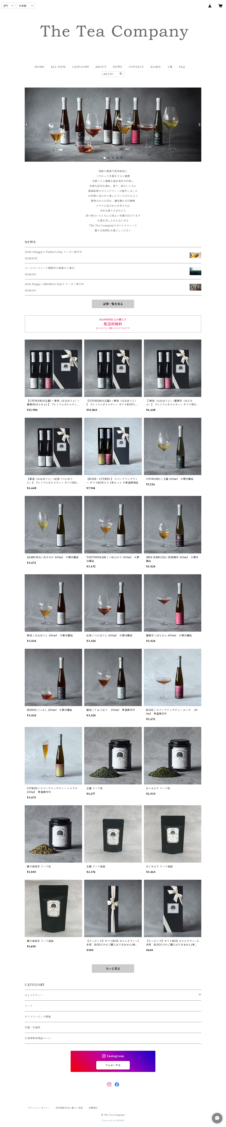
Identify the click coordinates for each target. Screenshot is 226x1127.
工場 (170, 66)
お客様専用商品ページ (38, 1038)
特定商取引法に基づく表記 (69, 1108)
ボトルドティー (34, 995)
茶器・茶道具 (32, 1027)
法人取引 (155, 66)
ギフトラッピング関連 (38, 1016)
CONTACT (136, 66)
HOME (39, 66)
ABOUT (100, 66)
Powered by (113, 1120)
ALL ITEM (58, 66)
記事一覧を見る (113, 304)
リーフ (28, 1006)
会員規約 (93, 1108)
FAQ (182, 66)
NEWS (117, 66)
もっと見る (113, 968)
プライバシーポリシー (39, 1108)
